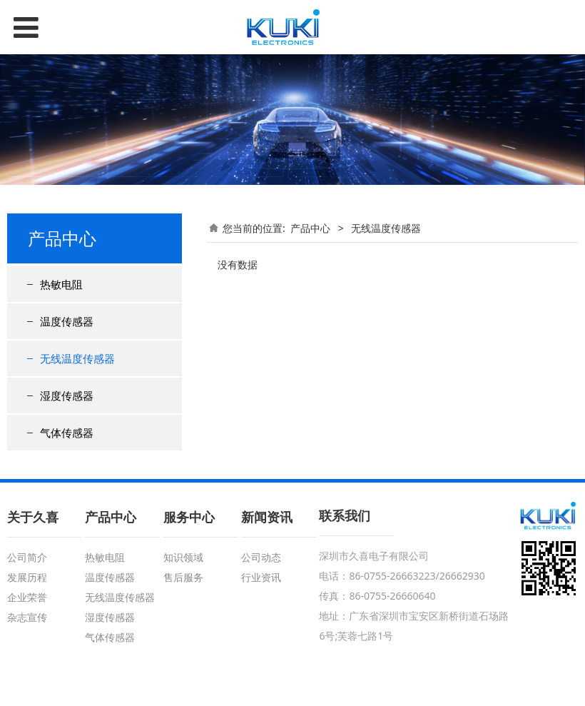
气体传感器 (66, 432)
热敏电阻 (61, 284)
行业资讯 (261, 577)
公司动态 (261, 557)
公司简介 (27, 557)
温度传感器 (66, 321)
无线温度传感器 (77, 358)
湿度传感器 (66, 395)
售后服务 (183, 577)
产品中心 (310, 228)
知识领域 (183, 557)
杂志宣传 (27, 617)
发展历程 (27, 577)
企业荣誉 (27, 597)
